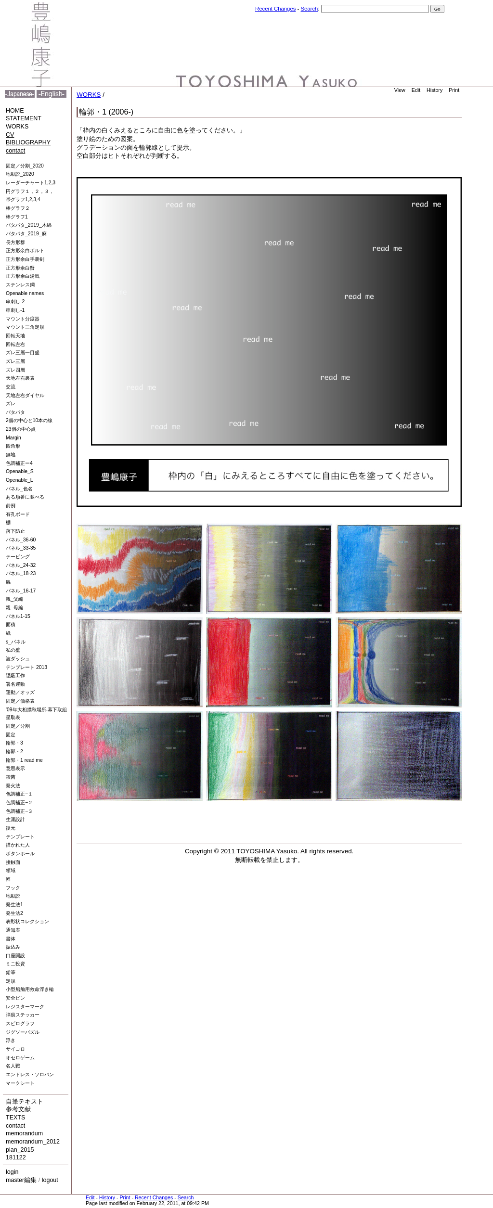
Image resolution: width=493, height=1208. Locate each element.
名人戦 (13, 1065)
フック (13, 887)
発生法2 (14, 913)
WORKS (17, 126)
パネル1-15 (18, 616)
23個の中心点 (21, 429)
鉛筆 (10, 972)
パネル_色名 (19, 488)
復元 (10, 828)
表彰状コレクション (27, 921)
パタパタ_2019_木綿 (29, 225)
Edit (416, 90)
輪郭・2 (14, 751)
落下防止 (15, 531)
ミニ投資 (15, 963)
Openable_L (19, 480)
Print (454, 90)
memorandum (24, 1133)
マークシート (20, 1083)
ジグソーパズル (22, 1032)
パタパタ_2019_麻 (26, 233)
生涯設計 (15, 819)
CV (10, 134)
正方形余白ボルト (25, 250)
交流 (10, 386)
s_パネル (16, 641)
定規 (10, 981)
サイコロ (15, 1049)
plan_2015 (20, 1149)
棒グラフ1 (17, 216)
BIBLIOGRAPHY (28, 142)
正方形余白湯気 (22, 276)
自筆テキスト (24, 1101)
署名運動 (15, 684)
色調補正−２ (19, 802)
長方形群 (15, 242)
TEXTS (15, 1117)
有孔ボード (18, 514)
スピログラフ (20, 1023)
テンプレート (20, 836)
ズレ (10, 403)
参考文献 (18, 1109)
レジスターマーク (25, 1006)
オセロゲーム (20, 1057)
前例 (10, 505)
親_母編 (14, 607)
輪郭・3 (14, 742)
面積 (10, 624)
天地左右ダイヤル (25, 395)
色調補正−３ (19, 811)
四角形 (13, 446)
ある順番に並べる (25, 497)
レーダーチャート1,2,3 (30, 182)
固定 (10, 734)
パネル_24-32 (21, 565)
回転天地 (15, 335)
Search (309, 9)
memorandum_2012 (33, 1141)
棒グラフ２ (18, 208)
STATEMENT (23, 118)
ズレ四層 (15, 370)
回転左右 (15, 344)
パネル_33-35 (21, 548)
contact (15, 150)
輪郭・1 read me (24, 760)
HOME (15, 110)
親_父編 (14, 599)
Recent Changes (275, 9)
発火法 (13, 785)
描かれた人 (18, 845)
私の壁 (13, 650)
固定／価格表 (20, 701)
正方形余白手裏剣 (25, 259)
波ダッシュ (18, 658)
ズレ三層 (15, 361)
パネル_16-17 (21, 590)
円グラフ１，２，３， (30, 191)
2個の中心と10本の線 (29, 420)
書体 (10, 938)
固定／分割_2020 (25, 165)
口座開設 (15, 955)
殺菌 (10, 777)
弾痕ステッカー (22, 1014)
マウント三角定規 (25, 327)
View (399, 90)
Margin (13, 437)
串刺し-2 (15, 301)
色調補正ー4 (19, 463)
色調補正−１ (19, 794)
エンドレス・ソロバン (30, 1074)
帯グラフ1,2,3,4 (23, 199)
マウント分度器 (22, 318)
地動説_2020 (20, 174)
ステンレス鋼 (20, 284)
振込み (13, 947)
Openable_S (20, 471)
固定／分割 (18, 726)
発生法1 (14, 904)
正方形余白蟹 (20, 267)
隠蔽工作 (15, 675)
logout (50, 1180)
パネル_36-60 (21, 539)
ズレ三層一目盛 (22, 352)
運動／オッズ (20, 692)
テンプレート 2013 (26, 667)
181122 (16, 1157)
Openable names (25, 293)
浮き (10, 1040)
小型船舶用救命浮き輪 (30, 989)
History (434, 90)
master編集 (21, 1180)
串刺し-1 (15, 310)
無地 (10, 454)
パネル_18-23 (21, 573)
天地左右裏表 (20, 378)
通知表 (13, 930)
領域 (10, 870)
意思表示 (15, 768)
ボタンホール (20, 853)
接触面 (13, 862)
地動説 (13, 896)
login (12, 1172)
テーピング (18, 556)
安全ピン (15, 998)
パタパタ (15, 412)
